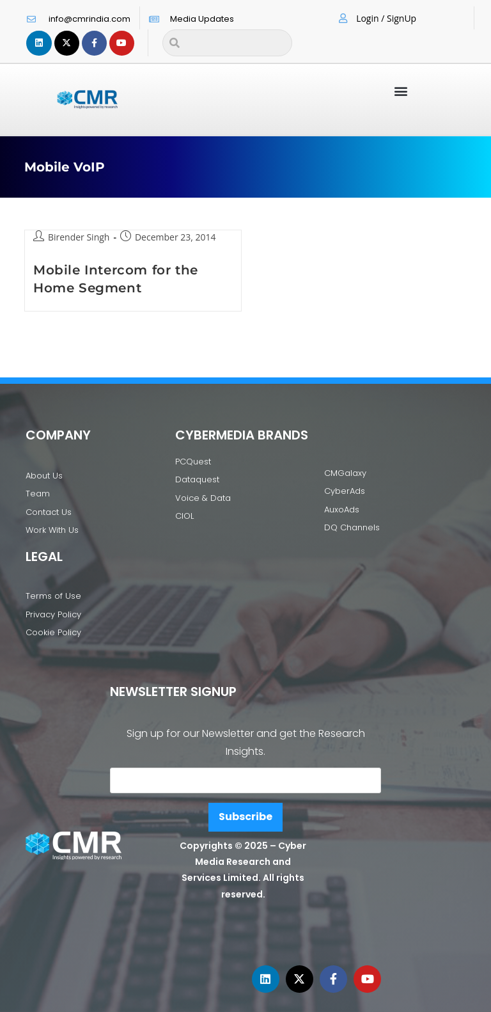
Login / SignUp (386, 18)
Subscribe (245, 816)
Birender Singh (79, 237)
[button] (400, 90)
